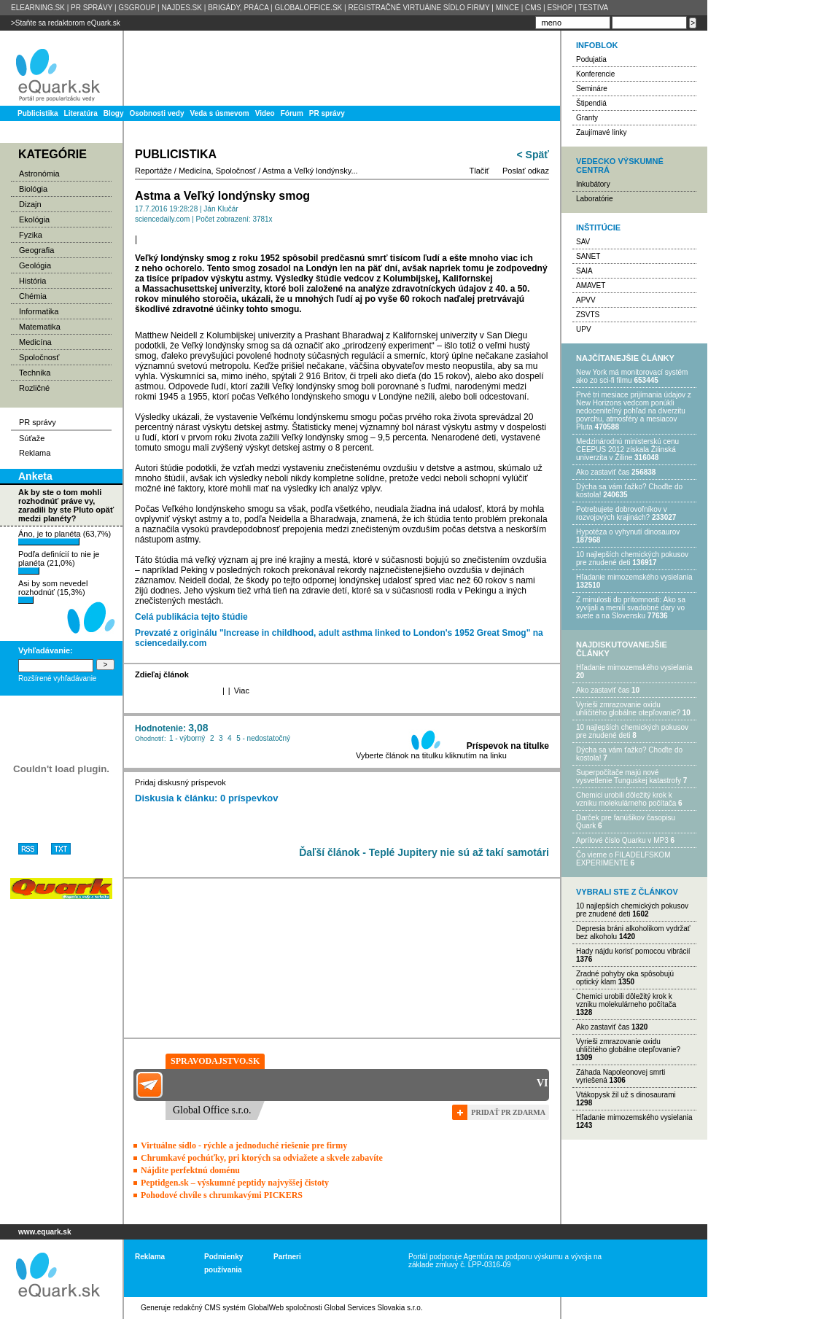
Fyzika (30, 234)
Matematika (40, 326)
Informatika (38, 311)
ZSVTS (587, 315)
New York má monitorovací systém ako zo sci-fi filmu (632, 376)
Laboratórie (594, 199)
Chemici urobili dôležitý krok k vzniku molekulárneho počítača (626, 799)
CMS (533, 8)
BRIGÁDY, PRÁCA (238, 8)
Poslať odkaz (525, 170)
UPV (583, 329)
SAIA (584, 271)
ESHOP (559, 8)
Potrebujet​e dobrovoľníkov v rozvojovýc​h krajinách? (621, 513)
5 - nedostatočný (263, 738)
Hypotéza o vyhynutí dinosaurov (628, 532)
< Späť (533, 154)
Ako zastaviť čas (602, 472)
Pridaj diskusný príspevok (180, 782)
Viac (241, 690)
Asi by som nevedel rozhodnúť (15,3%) (53, 591)
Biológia (33, 188)
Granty (587, 118)
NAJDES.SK (181, 8)
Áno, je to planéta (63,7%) (64, 537)
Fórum (292, 113)
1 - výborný (187, 738)
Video (265, 113)
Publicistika (38, 113)
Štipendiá (591, 103)
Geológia (35, 265)
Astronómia (39, 173)
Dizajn (30, 204)
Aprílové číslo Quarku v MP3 (622, 840)
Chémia (33, 296)
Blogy (114, 113)
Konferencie (595, 74)
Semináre (591, 89)
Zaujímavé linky (601, 132)
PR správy (327, 113)
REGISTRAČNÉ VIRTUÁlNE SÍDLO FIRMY (418, 8)
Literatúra (81, 113)
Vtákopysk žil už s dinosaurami (626, 1095)
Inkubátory (593, 184)
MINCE (507, 8)
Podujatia (591, 59)
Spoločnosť (39, 357)
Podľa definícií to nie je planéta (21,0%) (58, 562)
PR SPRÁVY (91, 8)
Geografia (36, 250)
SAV (583, 242)
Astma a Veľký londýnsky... (310, 170)
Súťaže (31, 438)
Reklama (34, 452)
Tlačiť (479, 170)
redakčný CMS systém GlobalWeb (228, 1308)
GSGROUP (136, 8)
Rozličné (34, 388)
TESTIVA (593, 8)
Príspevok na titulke (508, 746)
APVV (586, 300)
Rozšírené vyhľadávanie (57, 678)
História (32, 280)
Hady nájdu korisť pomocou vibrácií (633, 951)
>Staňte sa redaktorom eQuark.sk (65, 23)
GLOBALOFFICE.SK (308, 8)
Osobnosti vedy (156, 113)
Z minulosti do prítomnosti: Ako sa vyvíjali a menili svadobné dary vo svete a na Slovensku (630, 608)
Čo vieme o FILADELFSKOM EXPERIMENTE (623, 859)
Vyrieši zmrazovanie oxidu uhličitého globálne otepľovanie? (628, 709)
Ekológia (34, 219)
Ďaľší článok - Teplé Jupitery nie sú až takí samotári (424, 852)
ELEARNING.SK (38, 8)
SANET (588, 256)
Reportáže (153, 170)
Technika (34, 372)
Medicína (35, 342)
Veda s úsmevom (219, 113)
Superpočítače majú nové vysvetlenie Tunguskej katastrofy (628, 777)
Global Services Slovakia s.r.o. (373, 1308)
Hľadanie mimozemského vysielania (634, 577)
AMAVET (590, 285)
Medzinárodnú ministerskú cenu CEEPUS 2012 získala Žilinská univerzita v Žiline (627, 449)
